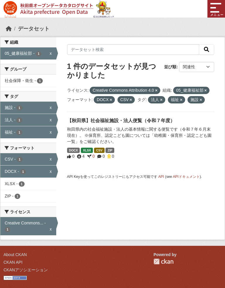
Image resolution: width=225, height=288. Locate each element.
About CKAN (15, 254)
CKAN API (13, 262)
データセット (34, 29)
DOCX (73, 150)
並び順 (170, 66)
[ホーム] (9, 29)
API (161, 177)
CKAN (163, 261)
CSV (99, 150)
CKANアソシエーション (26, 269)
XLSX (87, 150)
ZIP (110, 150)
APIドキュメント (186, 177)
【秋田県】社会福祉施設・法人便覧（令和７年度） (121, 120)
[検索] (206, 49)
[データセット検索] (133, 49)
